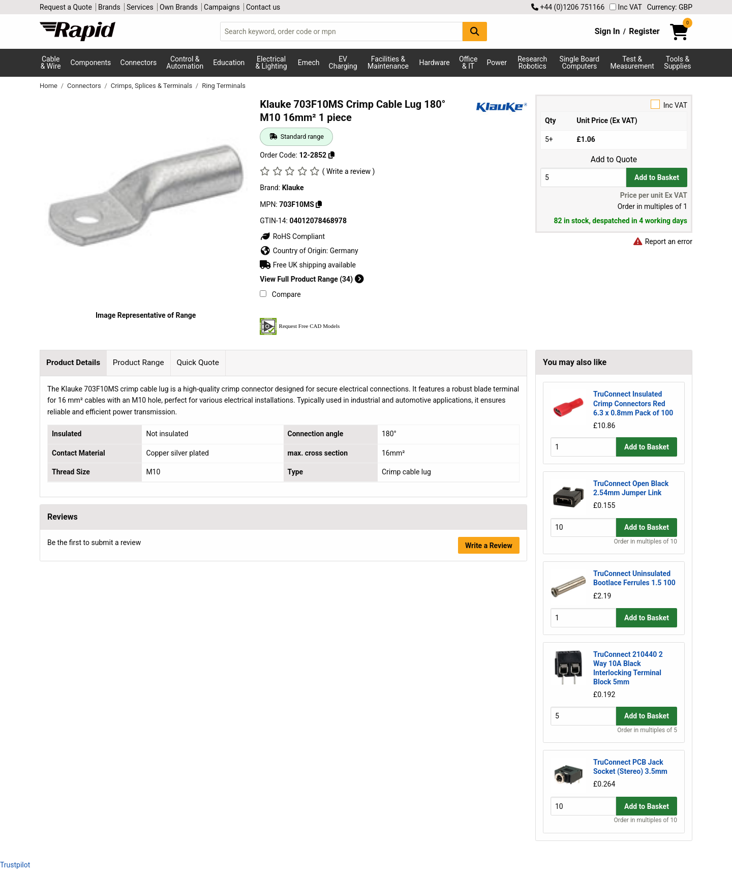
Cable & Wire (51, 62)
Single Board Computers (579, 62)
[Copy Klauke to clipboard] (319, 204)
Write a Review (488, 545)
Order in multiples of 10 (645, 541)
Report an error (662, 241)
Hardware (434, 62)
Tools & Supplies (677, 62)
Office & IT (468, 62)
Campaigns (222, 7)
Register (644, 31)
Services (140, 7)
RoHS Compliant (292, 236)
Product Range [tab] (138, 362)
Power (497, 62)
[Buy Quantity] (583, 177)
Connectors (138, 62)
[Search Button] (475, 31)
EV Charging (343, 62)
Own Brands (179, 7)
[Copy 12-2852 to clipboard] (331, 155)
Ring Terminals (224, 85)
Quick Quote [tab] (197, 362)
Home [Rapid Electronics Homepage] (49, 85)
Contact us (263, 7)
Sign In (607, 31)
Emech (309, 62)
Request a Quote (66, 7)
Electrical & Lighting (271, 62)
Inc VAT (625, 7)
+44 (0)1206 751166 (567, 7)
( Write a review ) (348, 171)
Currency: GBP (669, 7)
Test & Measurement (632, 62)
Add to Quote (614, 160)
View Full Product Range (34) (311, 279)
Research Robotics (532, 62)
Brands (109, 7)
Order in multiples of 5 (647, 730)
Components (90, 62)
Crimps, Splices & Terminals (152, 85)
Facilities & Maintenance (388, 62)
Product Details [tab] (73, 362)
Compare (280, 294)
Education (229, 62)
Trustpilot (15, 865)
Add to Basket (656, 177)
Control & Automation (184, 62)
